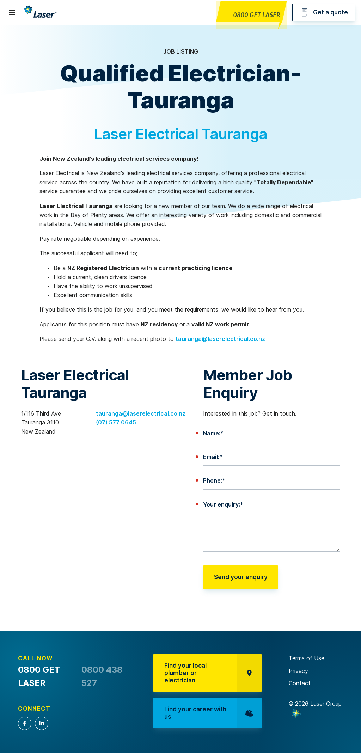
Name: (213, 433)
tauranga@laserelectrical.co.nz (220, 338)
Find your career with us (213, 715)
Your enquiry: (223, 504)
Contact (300, 683)
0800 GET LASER (256, 15)
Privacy (298, 670)
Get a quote (324, 12)
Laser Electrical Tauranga (180, 134)
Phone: (214, 480)
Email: (212, 456)
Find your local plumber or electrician (213, 673)
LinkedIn (41, 723)
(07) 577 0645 (116, 422)
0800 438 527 (102, 676)
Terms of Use (306, 658)
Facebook (24, 723)
